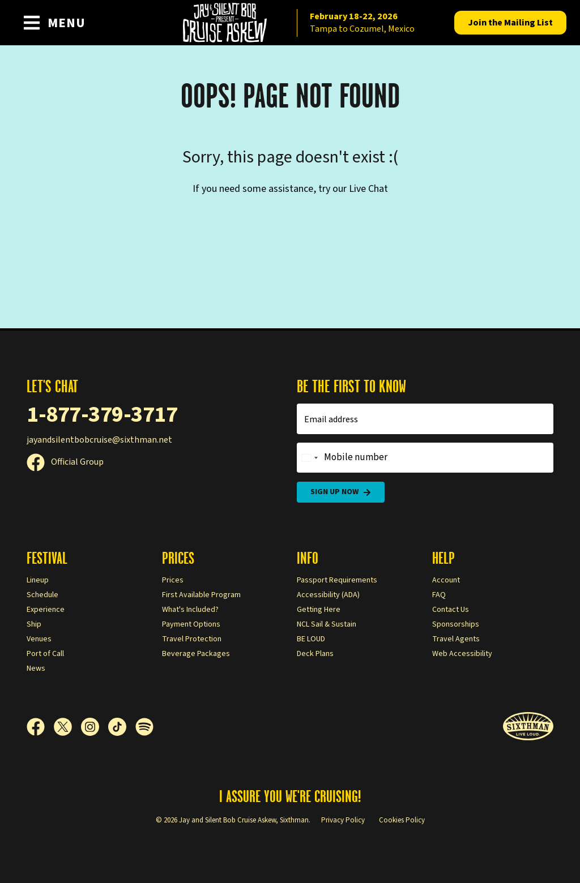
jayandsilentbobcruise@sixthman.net (99, 440)
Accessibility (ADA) (328, 595)
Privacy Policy (343, 820)
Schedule (42, 595)
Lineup (38, 580)
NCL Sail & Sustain (326, 624)
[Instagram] (94, 727)
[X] (67, 727)
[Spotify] (144, 727)
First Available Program (201, 595)
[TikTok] (121, 727)
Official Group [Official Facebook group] (65, 462)
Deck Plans (315, 653)
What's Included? (190, 609)
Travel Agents (456, 639)
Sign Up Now (340, 492)
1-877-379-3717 (102, 414)
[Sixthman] (528, 726)
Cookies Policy (402, 820)
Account (446, 580)
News (36, 668)
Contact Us (450, 609)
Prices (173, 580)
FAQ (439, 595)
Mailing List (510, 22)
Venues (39, 639)
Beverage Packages (196, 653)
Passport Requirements (337, 580)
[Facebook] (40, 727)
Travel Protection (191, 639)
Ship (34, 624)
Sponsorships (455, 624)
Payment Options (191, 624)
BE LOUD (311, 639)
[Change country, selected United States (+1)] (309, 458)
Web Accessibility (462, 653)
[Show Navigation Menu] (54, 23)
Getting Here (318, 609)
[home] (290, 22)
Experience (46, 609)
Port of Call (45, 653)
